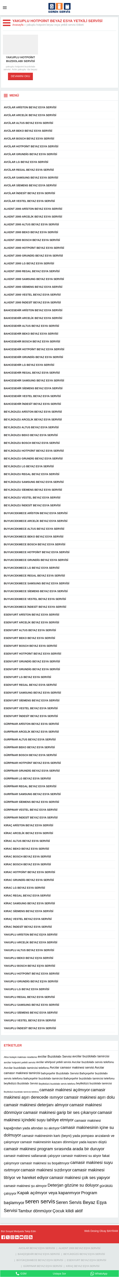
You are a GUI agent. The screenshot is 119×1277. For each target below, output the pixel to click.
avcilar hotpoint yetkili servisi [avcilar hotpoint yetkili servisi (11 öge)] (19, 1062)
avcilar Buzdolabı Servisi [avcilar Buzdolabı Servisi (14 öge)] (54, 1056)
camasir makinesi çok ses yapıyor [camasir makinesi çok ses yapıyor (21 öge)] (79, 1177)
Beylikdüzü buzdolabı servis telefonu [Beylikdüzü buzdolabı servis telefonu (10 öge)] (57, 1083)
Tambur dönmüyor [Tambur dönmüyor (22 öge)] (35, 1210)
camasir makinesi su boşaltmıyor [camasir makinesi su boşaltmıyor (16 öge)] (45, 1163)
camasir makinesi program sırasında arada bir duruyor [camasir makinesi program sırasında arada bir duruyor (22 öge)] (54, 1148)
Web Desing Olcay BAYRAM (101, 1230)
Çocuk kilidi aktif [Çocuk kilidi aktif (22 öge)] (67, 1210)
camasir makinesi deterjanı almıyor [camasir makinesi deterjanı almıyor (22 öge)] (36, 1104)
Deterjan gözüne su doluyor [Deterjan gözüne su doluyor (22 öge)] (73, 1185)
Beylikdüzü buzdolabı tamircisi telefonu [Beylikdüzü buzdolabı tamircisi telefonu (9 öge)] (21, 1091)
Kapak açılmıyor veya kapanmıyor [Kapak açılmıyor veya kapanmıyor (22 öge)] (48, 1192)
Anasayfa (17, 24)
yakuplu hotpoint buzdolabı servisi (20, 59)
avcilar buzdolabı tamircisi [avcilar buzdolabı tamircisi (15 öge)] (90, 1056)
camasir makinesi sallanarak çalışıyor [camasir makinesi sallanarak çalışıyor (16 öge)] (32, 1156)
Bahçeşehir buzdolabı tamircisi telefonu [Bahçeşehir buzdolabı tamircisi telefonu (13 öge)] (88, 1078)
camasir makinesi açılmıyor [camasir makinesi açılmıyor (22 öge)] (65, 1089)
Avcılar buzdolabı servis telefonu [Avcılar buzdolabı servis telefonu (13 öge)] (93, 1062)
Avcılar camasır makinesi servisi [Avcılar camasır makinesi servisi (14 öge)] (72, 1067)
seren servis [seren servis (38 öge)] (40, 1201)
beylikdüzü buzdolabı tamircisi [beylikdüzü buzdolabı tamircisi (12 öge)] (94, 1083)
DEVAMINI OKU (20, 76)
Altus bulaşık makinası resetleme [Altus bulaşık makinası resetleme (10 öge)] (20, 1057)
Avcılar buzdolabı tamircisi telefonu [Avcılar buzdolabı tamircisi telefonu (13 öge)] (26, 1067)
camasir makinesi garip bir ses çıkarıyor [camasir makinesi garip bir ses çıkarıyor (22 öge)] (60, 1112)
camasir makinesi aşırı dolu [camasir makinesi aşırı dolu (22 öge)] (89, 1097)
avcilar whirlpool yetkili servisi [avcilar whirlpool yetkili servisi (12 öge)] (53, 1062)
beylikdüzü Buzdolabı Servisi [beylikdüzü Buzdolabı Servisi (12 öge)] (21, 1083)
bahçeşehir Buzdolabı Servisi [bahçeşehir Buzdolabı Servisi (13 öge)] (60, 1073)
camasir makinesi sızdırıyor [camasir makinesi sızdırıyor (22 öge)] (46, 1170)
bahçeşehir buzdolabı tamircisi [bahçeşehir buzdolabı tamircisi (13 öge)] (43, 1078)
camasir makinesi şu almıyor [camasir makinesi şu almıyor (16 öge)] (25, 1186)
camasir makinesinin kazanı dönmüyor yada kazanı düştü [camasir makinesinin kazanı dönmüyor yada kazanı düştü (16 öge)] (63, 1142)
